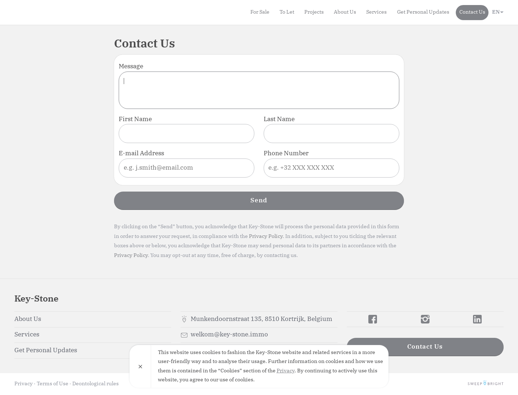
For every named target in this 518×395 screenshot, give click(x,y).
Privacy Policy (266, 236)
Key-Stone (55, 12)
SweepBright (486, 384)
